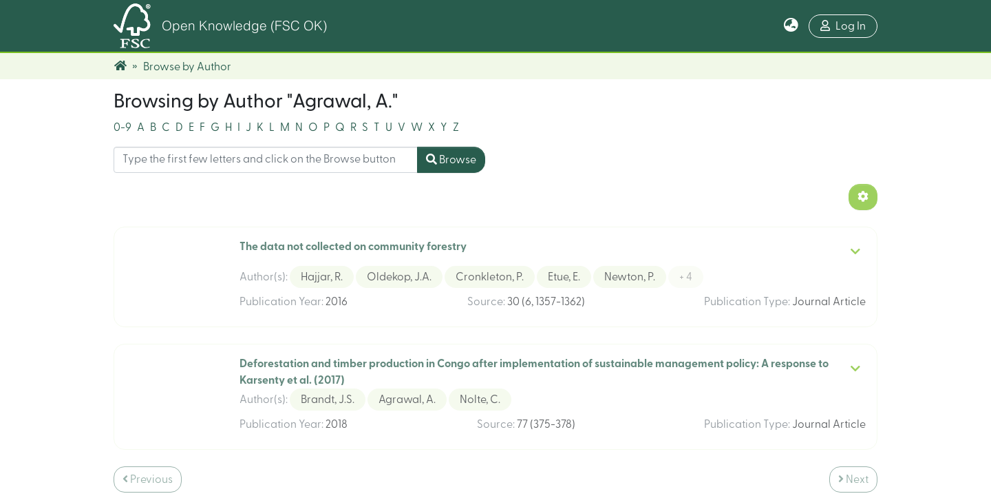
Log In (843, 26)
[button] (791, 26)
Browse (451, 139)
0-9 (122, 106)
